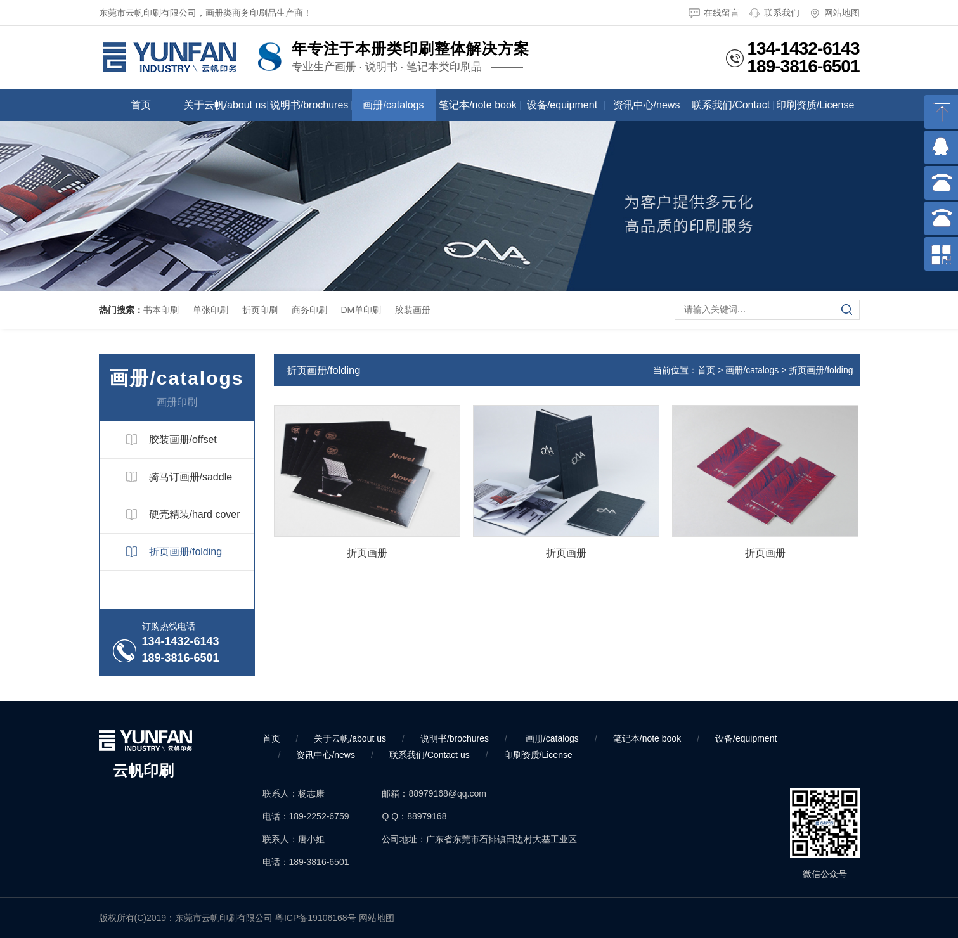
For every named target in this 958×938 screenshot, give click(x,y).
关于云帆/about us (225, 105)
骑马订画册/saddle (191, 477)
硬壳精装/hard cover (194, 514)
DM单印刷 (361, 310)
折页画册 (367, 552)
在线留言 (714, 13)
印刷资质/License (815, 105)
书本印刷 (161, 310)
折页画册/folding (186, 551)
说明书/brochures (309, 105)
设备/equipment (562, 105)
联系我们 (774, 13)
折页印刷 (260, 310)
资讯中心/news (646, 105)
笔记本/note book (478, 105)
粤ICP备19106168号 (315, 918)
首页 (141, 105)
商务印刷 (309, 310)
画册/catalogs (393, 105)
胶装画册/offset (183, 439)
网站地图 (834, 13)
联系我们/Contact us (731, 110)
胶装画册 (412, 310)
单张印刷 (210, 310)
